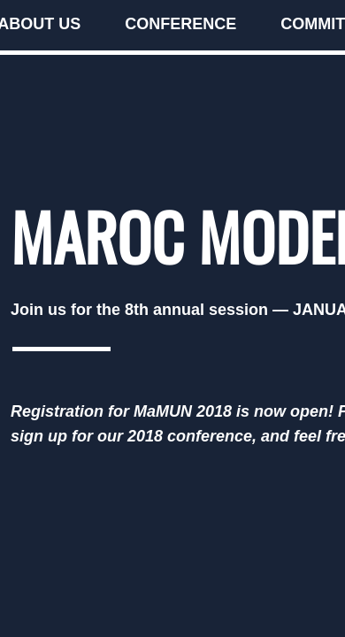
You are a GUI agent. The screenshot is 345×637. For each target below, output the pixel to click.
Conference (180, 24)
